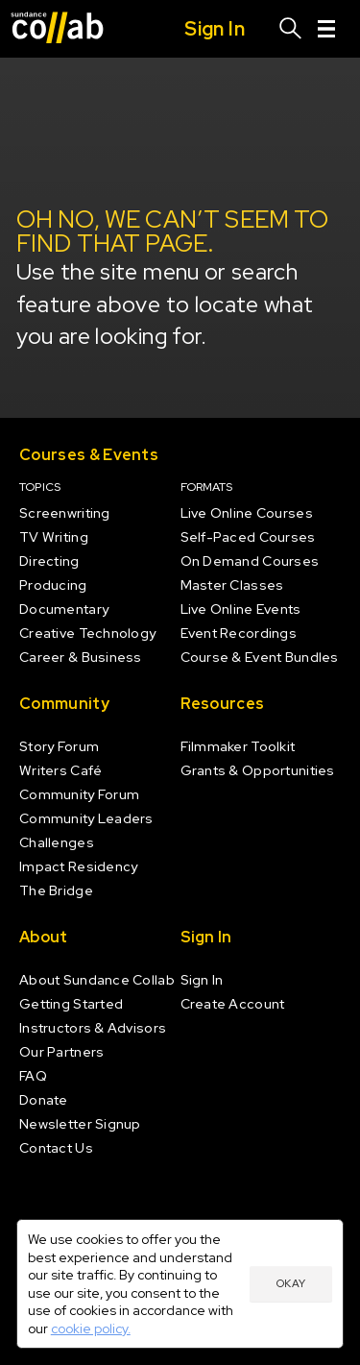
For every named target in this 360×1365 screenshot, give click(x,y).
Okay (290, 1283)
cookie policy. (91, 1328)
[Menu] (326, 29)
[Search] (290, 29)
